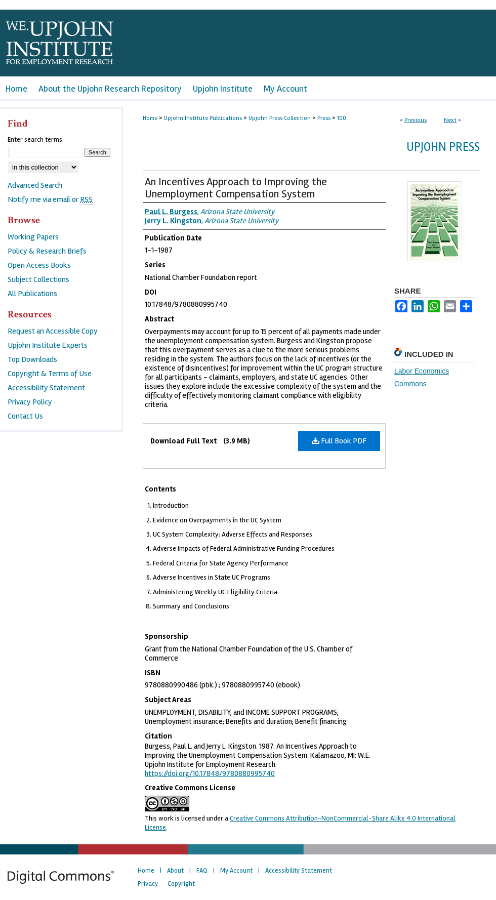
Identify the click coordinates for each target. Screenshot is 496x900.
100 (341, 118)
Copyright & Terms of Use (50, 374)
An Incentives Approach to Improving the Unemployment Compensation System (236, 187)
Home (150, 118)
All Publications (32, 294)
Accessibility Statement (46, 388)
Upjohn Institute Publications (203, 118)
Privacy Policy (30, 402)
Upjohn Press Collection (280, 118)
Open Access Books (39, 265)
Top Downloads (32, 359)
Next (450, 120)
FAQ (202, 871)
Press (323, 118)
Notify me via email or (50, 199)
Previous (415, 120)
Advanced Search (35, 185)
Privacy (148, 884)
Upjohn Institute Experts (48, 345)
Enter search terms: (36, 140)
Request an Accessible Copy (53, 331)
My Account (236, 871)
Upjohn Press (443, 147)
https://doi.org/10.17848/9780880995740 (210, 773)
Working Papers (33, 237)
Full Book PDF (339, 441)
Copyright (181, 884)
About (175, 871)
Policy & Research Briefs (47, 251)
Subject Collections (38, 279)
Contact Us (25, 416)
